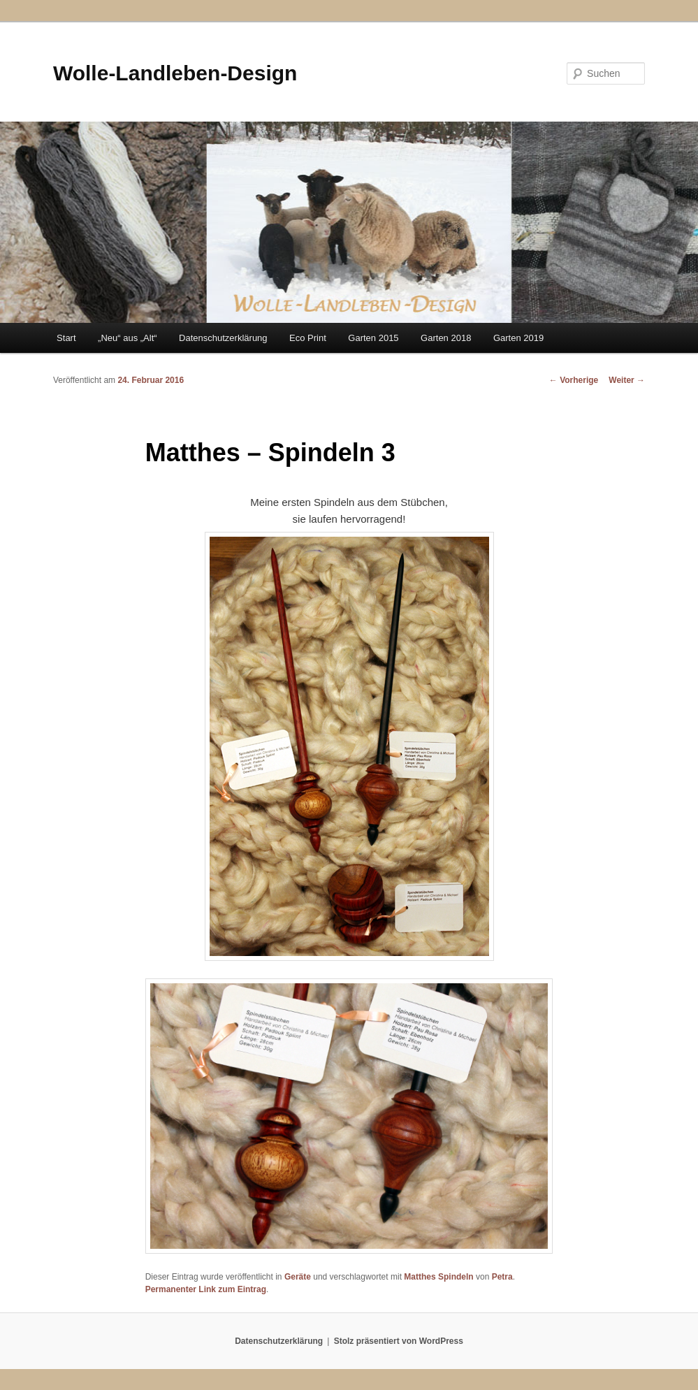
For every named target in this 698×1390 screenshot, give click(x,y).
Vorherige (573, 380)
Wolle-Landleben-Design (175, 73)
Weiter (627, 380)
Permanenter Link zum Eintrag (205, 1289)
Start (66, 338)
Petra (502, 1277)
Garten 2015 (373, 338)
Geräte (297, 1277)
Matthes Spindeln (438, 1277)
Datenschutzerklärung (223, 338)
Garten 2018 (446, 338)
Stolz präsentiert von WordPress (398, 1341)
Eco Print (307, 338)
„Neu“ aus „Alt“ (127, 338)
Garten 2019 (518, 338)
